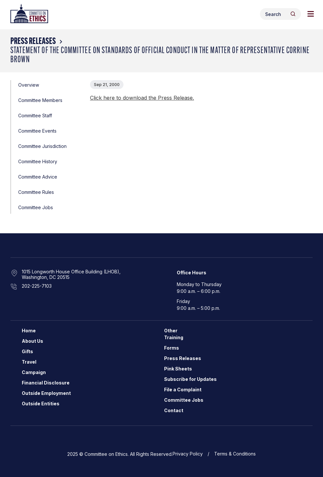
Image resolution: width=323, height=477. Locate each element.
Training (173, 337)
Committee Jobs (35, 207)
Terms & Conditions (235, 453)
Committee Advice (37, 177)
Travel (29, 362)
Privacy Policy (188, 453)
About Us (32, 341)
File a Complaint (182, 389)
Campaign (34, 372)
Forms (171, 348)
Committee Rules (36, 192)
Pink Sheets (178, 368)
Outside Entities (40, 403)
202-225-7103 (37, 286)
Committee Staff (35, 115)
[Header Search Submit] (293, 13)
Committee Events (37, 131)
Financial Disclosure (46, 382)
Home (29, 330)
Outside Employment (46, 393)
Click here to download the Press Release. (142, 97)
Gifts (27, 351)
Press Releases (33, 41)
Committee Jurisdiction (42, 146)
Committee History (37, 161)
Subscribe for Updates (190, 379)
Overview (28, 85)
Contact (173, 410)
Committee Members (40, 100)
